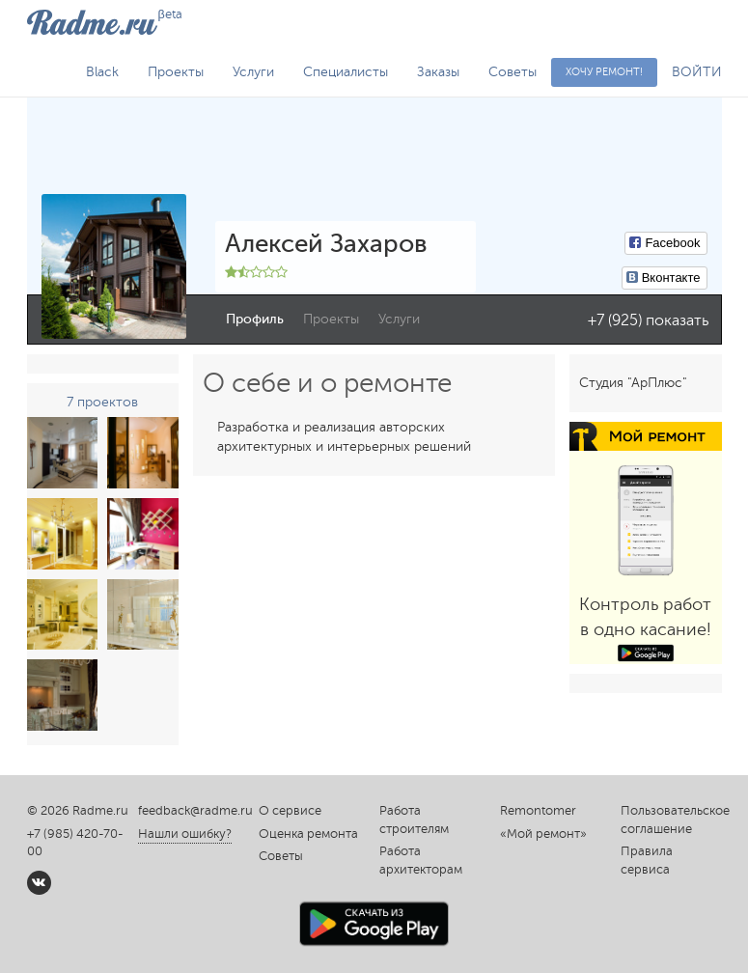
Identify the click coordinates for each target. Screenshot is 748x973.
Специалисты (345, 72)
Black (102, 72)
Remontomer (538, 811)
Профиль (255, 319)
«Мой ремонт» (543, 834)
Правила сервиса (647, 860)
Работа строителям (414, 820)
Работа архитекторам (420, 860)
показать (677, 320)
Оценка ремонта (308, 834)
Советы (512, 72)
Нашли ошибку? (185, 834)
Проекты (176, 72)
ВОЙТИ (697, 72)
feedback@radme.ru (195, 811)
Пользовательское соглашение (671, 820)
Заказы (438, 72)
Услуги (253, 72)
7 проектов (102, 402)
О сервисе (290, 811)
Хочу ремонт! (604, 72)
